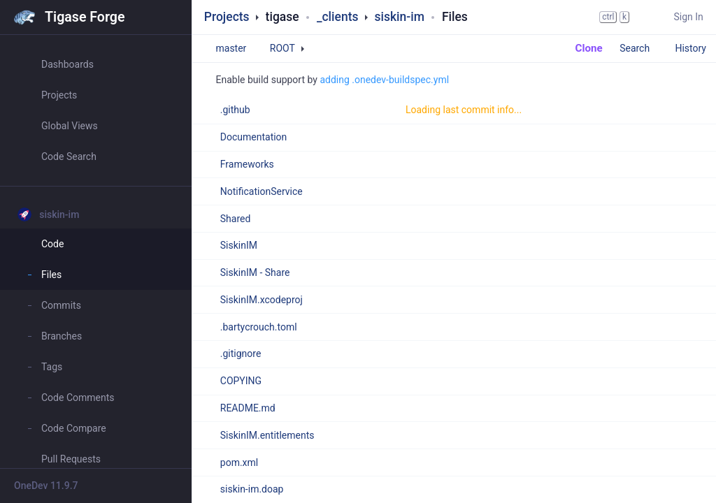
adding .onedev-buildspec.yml (384, 79)
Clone (582, 48)
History (690, 48)
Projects (227, 17)
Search (641, 48)
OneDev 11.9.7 (46, 485)
